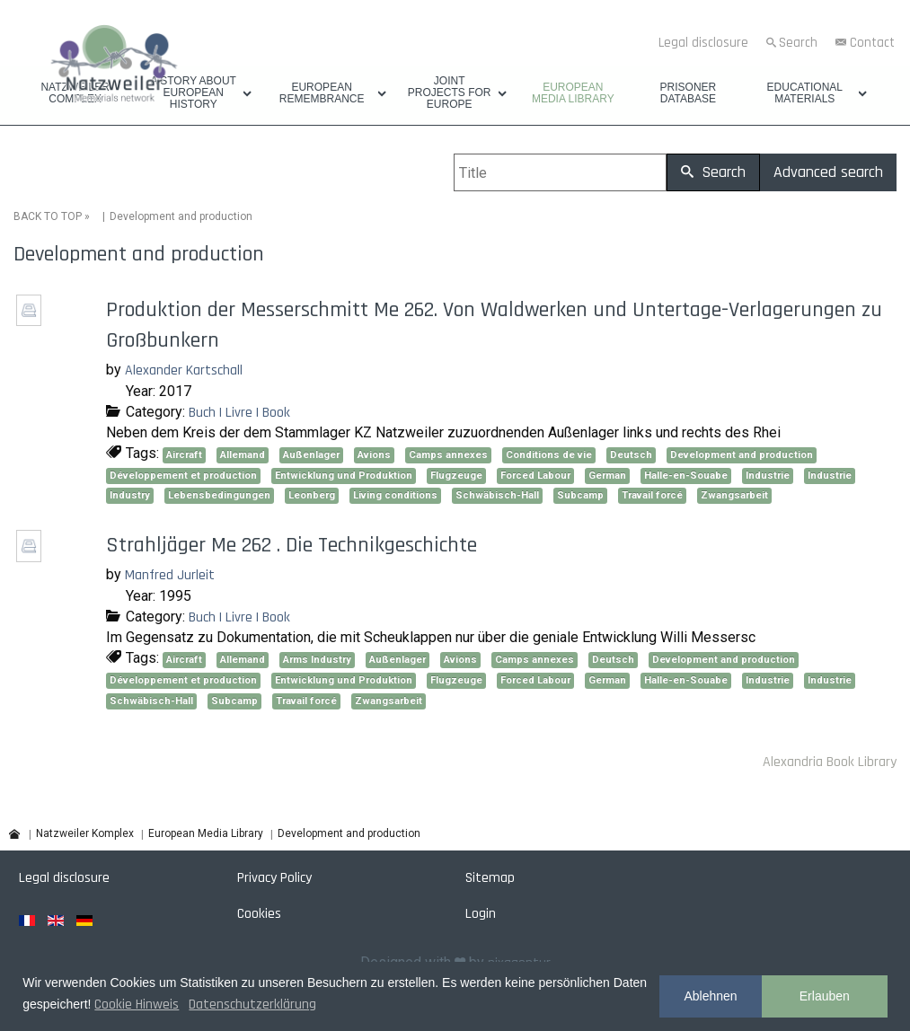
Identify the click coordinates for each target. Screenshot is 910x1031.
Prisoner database (688, 93)
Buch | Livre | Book (239, 412)
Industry (130, 495)
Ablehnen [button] (710, 996)
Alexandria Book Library (830, 762)
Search (798, 42)
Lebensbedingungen (219, 495)
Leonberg (311, 495)
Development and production (741, 455)
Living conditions (395, 495)
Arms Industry (317, 659)
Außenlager (311, 455)
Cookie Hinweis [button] (136, 1004)
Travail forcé (652, 495)
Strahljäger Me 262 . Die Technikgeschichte (291, 545)
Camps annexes (448, 455)
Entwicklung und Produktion (343, 475)
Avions (374, 455)
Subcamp (580, 495)
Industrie (768, 475)
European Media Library (573, 93)
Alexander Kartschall (184, 370)
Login (480, 913)
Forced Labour (535, 475)
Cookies (259, 913)
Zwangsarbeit (734, 495)
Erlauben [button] (825, 996)
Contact (872, 42)
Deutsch (631, 455)
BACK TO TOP (47, 216)
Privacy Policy (274, 877)
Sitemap (490, 877)
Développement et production (183, 475)
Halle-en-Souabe (686, 475)
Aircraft (184, 455)
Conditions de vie (549, 455)
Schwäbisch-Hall (497, 495)
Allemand (242, 455)
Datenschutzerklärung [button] (252, 1004)
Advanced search (828, 172)
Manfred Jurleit (170, 575)
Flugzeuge (456, 475)
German (607, 475)
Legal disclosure (703, 42)
